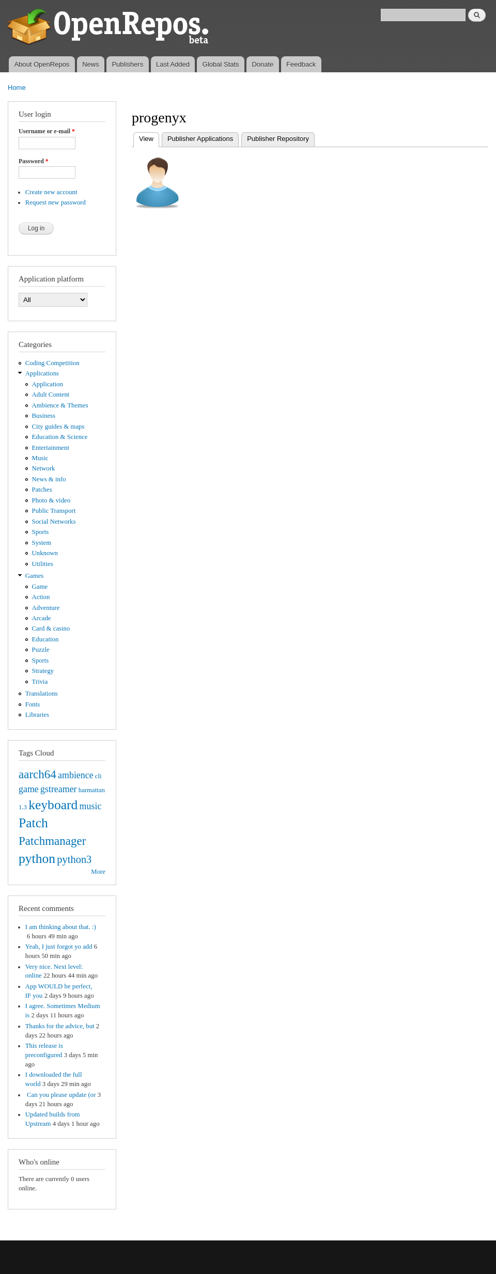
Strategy (43, 670)
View (149, 138)
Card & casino (51, 628)
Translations (41, 693)
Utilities (42, 564)
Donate (262, 64)
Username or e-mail (47, 131)
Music (40, 458)
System (42, 542)
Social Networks (54, 521)
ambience (76, 775)
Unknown (45, 553)
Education (45, 639)
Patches (42, 489)
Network (43, 468)
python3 (74, 859)
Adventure (46, 607)
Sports (40, 532)
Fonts (32, 704)
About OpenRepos (41, 64)
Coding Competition (52, 363)
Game (40, 586)
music (91, 806)
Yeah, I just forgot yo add (58, 946)
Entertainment (50, 447)
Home (17, 87)
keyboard (53, 804)
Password (34, 161)
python (37, 858)
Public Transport (54, 510)
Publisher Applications (200, 139)
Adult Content (51, 394)
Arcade (41, 618)
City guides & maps (58, 426)
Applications (42, 373)
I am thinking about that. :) (60, 927)
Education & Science (60, 437)
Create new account (51, 192)
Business (43, 415)
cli (98, 776)
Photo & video (51, 500)
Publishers (127, 64)
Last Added (173, 64)
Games (34, 575)
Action (41, 597)
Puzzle (41, 649)
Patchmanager (52, 840)
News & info (49, 479)
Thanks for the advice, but (60, 1026)
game (29, 789)
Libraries (37, 714)
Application (47, 384)
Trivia (40, 681)
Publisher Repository (278, 139)
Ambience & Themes (60, 405)
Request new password (55, 202)
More (98, 871)
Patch (33, 822)
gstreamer (58, 789)
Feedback (301, 64)
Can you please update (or (60, 1094)
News (90, 64)
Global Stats (221, 64)
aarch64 (37, 774)
